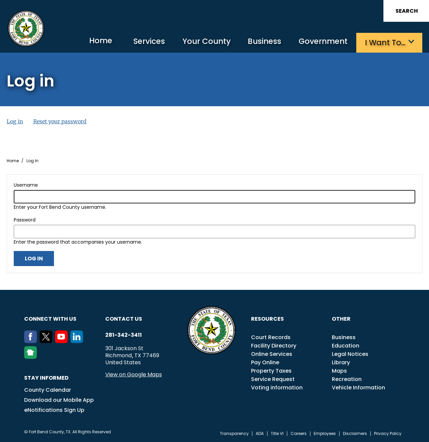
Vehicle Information (358, 387)
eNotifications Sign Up (54, 410)
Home (92, 41)
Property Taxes (271, 370)
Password (25, 219)
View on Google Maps (133, 374)
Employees (325, 433)
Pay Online (265, 362)
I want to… (385, 42)
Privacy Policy (388, 433)
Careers (299, 433)
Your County (201, 42)
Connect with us (50, 318)
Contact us (123, 318)
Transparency (234, 433)
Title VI (277, 433)
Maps (339, 370)
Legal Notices (350, 354)
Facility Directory (273, 345)
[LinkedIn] (78, 340)
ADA (260, 433)
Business (261, 42)
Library (341, 362)
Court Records (271, 337)
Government (322, 42)
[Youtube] (62, 340)
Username (26, 184)
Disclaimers (355, 433)
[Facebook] (32, 340)
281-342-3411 (123, 334)
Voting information (277, 387)
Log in (15, 121)
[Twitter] (47, 340)
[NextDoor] (32, 356)
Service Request (273, 379)
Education (345, 345)
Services (142, 42)
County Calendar (47, 389)
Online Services (271, 354)
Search (406, 11)
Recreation (347, 379)
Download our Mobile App (59, 399)
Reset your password (59, 121)
